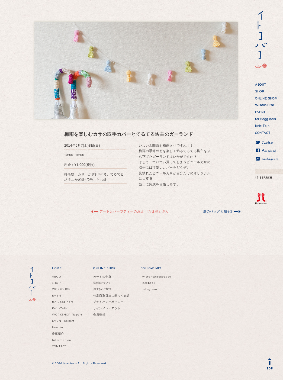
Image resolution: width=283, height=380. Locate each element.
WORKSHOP (264, 105)
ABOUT (260, 84)
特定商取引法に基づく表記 (111, 295)
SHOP (259, 91)
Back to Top (271, 365)
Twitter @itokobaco (155, 276)
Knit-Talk (262, 126)
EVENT (260, 112)
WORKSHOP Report (67, 314)
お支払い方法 (102, 289)
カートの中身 (102, 276)
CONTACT (262, 133)
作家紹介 (58, 333)
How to (57, 327)
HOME (57, 268)
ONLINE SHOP (266, 98)
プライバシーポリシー (108, 301)
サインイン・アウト (107, 308)
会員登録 (99, 314)
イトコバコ (260, 39)
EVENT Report (63, 320)
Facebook (147, 282)
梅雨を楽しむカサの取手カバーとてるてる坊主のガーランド (128, 134)
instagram (148, 289)
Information (61, 340)
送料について (102, 282)
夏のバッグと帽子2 (217, 211)
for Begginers (265, 119)
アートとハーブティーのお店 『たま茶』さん (134, 211)
